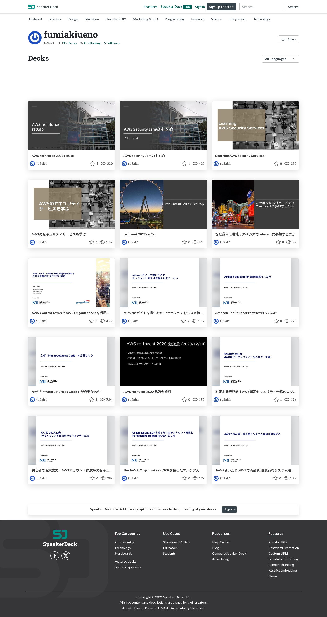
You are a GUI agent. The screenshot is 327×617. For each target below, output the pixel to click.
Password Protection (284, 548)
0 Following (92, 43)
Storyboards (238, 19)
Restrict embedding (283, 570)
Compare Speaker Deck (229, 553)
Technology (261, 19)
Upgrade (229, 509)
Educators (170, 548)
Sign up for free (221, 7)
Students (169, 553)
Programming (175, 19)
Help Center (221, 542)
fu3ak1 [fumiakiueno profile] (38, 163)
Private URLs (278, 542)
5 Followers (112, 43)
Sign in (200, 7)
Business (54, 19)
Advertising (220, 559)
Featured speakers (127, 567)
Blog (215, 548)
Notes (273, 576)
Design (73, 19)
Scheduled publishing (284, 559)
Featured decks (125, 561)
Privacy (150, 608)
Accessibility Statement (188, 608)
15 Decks (70, 43)
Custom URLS (278, 553)
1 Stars (288, 39)
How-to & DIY (115, 19)
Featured (35, 19)
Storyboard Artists (176, 542)
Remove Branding (281, 565)
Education (91, 19)
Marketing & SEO (145, 19)
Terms (138, 608)
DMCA (163, 608)
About (126, 608)
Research (197, 19)
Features (150, 7)
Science (216, 19)
